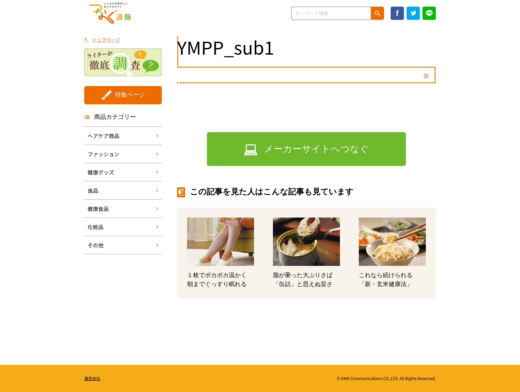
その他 (95, 245)
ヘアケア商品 (103, 136)
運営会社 (92, 378)
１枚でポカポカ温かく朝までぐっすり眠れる (217, 279)
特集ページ (130, 94)
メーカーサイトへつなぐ (316, 149)
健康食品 (98, 209)
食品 (93, 190)
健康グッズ (101, 172)
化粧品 (95, 227)
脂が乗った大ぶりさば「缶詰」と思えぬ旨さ (303, 279)
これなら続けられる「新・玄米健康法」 (386, 279)
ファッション (103, 154)
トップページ (106, 39)
